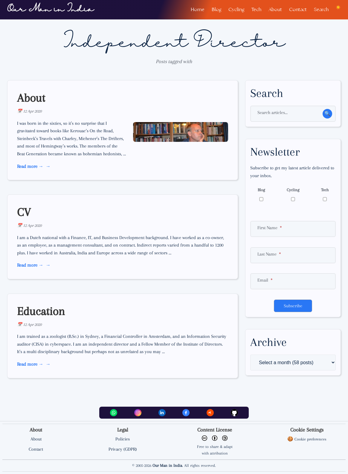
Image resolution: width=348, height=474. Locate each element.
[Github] (234, 412)
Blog (216, 9)
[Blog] (261, 199)
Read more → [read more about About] (30, 166)
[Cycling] (293, 199)
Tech (256, 9)
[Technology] (325, 199)
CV (24, 212)
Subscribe (293, 306)
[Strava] (210, 412)
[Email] (293, 281)
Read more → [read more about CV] (30, 265)
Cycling (236, 9)
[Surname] (293, 255)
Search (321, 9)
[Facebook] (186, 412)
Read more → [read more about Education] (30, 364)
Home (197, 9)
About (275, 9)
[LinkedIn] (162, 412)
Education (41, 311)
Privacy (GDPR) (123, 449)
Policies (122, 439)
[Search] (293, 114)
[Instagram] (137, 412)
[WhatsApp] (113, 412)
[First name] (293, 229)
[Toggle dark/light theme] (338, 7)
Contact (298, 9)
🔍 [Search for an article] (327, 113)
